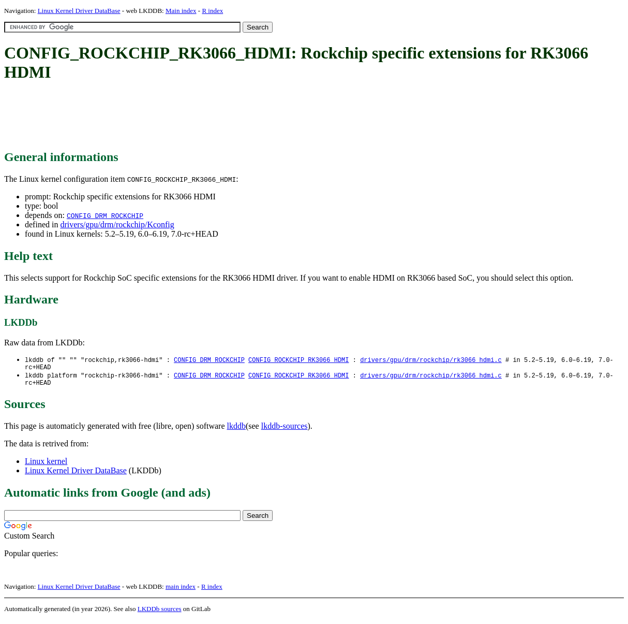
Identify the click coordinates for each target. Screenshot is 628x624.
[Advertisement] (192, 116)
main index (181, 590)
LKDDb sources (160, 613)
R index (212, 10)
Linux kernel (46, 465)
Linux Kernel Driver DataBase (79, 10)
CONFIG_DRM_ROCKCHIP (105, 215)
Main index (181, 10)
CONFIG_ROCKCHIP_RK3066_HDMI (298, 360)
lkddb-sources (284, 430)
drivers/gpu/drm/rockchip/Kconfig (117, 224)
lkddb (236, 430)
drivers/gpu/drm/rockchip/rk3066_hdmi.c (431, 360)
